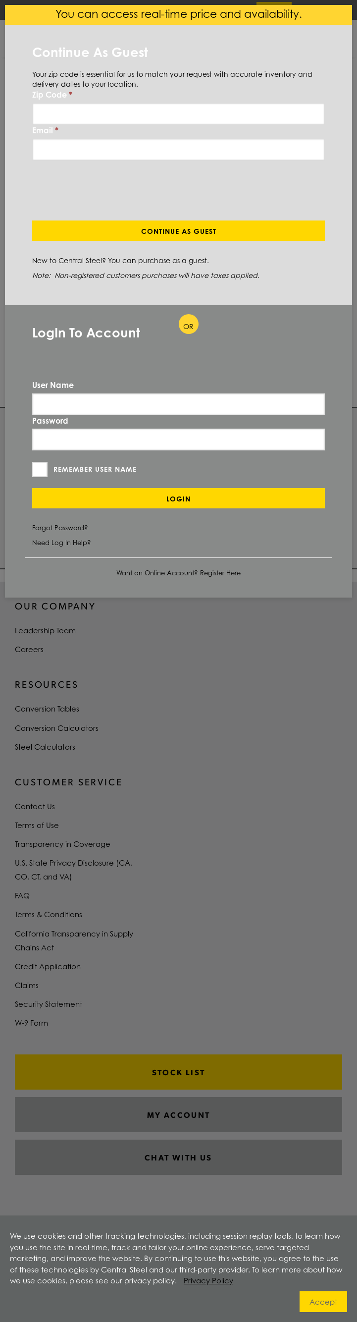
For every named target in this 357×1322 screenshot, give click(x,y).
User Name (53, 385)
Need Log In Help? (61, 543)
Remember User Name (95, 469)
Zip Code (52, 95)
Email (45, 130)
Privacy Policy (208, 1280)
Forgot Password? (60, 528)
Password (50, 421)
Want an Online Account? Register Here (178, 573)
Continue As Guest (178, 231)
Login (178, 499)
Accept (323, 1301)
